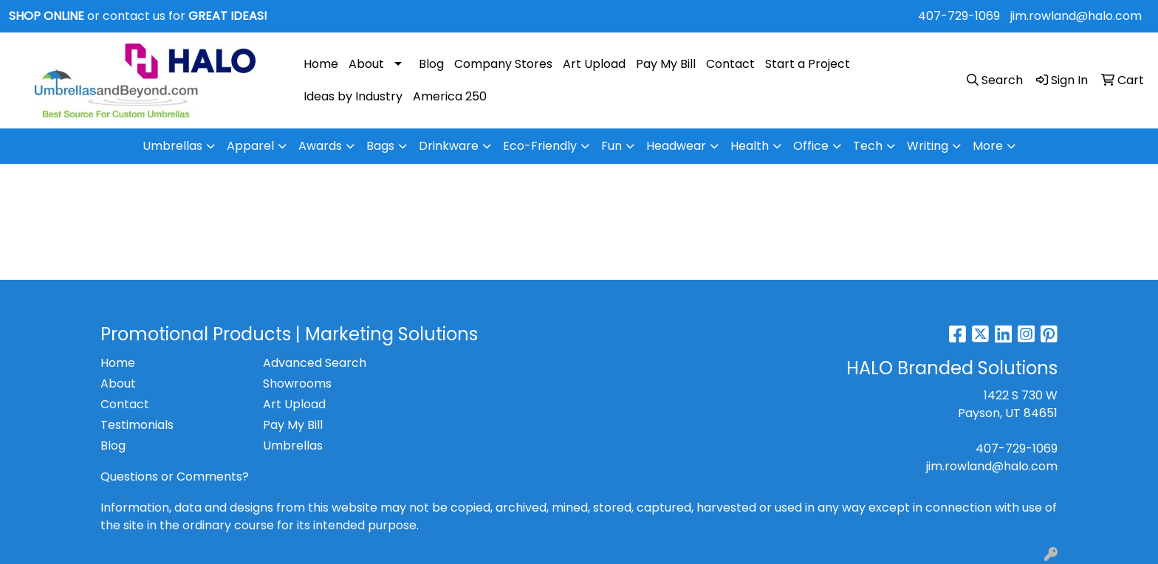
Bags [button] (380, 145)
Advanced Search (314, 362)
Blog (431, 63)
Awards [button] (320, 145)
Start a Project (807, 63)
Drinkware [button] (449, 145)
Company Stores (503, 63)
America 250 (450, 96)
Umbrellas (172, 145)
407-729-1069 (959, 15)
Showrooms (297, 383)
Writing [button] (927, 145)
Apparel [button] (250, 145)
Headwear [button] (676, 145)
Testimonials (137, 424)
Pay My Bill (666, 63)
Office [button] (811, 145)
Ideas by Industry (353, 96)
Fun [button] (611, 145)
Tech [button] (868, 145)
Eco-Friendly (540, 145)
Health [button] (749, 145)
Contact (730, 63)
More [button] (988, 145)
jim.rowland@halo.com (1076, 15)
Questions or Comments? (174, 476)
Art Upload (594, 63)
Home (321, 63)
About (366, 63)
